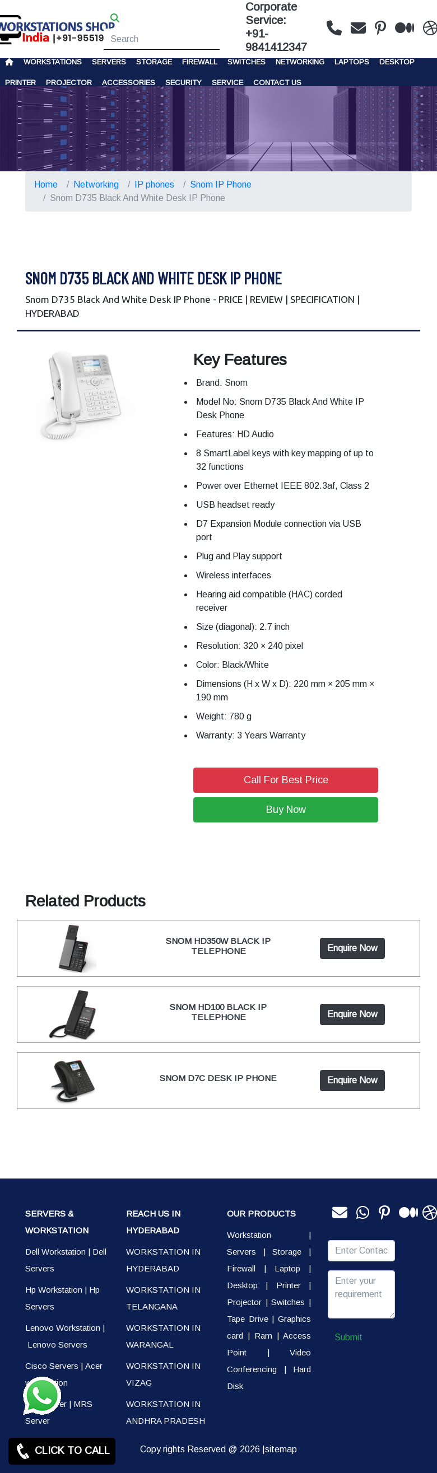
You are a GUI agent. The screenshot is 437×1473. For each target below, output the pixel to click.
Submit (348, 1337)
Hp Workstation (53, 1289)
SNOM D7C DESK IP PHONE (218, 1078)
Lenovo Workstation (62, 1327)
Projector (69, 82)
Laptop (287, 1268)
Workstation (249, 1235)
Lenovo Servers (57, 1344)
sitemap (281, 1449)
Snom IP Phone (221, 184)
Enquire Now (352, 948)
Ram (263, 1335)
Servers (109, 62)
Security (183, 82)
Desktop (397, 62)
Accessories (128, 82)
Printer (288, 1285)
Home (46, 184)
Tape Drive (247, 1319)
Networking (300, 62)
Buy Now (286, 809)
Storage (286, 1251)
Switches (246, 62)
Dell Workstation (55, 1251)
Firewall (199, 62)
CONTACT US (277, 82)
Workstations (53, 62)
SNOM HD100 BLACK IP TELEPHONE (218, 1012)
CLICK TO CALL (62, 1451)
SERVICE (227, 82)
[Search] (162, 39)
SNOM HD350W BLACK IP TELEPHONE (218, 946)
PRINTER (20, 82)
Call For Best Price (286, 779)
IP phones (154, 184)
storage (154, 62)
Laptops (351, 62)
